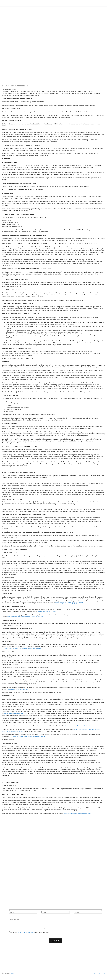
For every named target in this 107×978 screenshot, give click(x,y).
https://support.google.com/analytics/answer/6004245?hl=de (25, 616)
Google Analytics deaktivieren (47, 611)
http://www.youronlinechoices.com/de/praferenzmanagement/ (28, 736)
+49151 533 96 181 (94, 893)
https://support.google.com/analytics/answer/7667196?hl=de (23, 648)
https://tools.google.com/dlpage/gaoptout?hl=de (69, 603)
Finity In (12, 973)
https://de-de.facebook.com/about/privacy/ (77, 726)
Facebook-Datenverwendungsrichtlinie (15, 713)
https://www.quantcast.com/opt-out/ (17, 689)
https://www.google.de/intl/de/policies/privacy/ (77, 813)
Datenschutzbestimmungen (26, 932)
